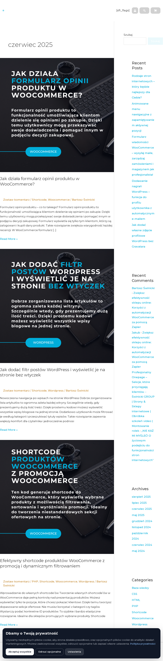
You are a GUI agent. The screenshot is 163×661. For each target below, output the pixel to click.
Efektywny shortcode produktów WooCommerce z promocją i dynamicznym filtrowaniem (52, 563)
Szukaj (128, 34)
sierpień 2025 (141, 496)
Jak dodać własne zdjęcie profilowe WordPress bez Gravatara (142, 235)
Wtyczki (79, 15)
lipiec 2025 (139, 502)
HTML (136, 600)
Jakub (136, 332)
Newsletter (103, 6)
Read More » (9, 238)
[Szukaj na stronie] (144, 10)
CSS (134, 594)
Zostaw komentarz (16, 199)
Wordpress (56, 390)
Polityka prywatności (142, 643)
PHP (35, 581)
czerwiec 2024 (142, 544)
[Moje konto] (135, 10)
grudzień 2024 (142, 521)
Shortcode (39, 199)
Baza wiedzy (84, 6)
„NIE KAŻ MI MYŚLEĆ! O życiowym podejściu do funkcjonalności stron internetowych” (143, 445)
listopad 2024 (141, 527)
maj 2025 (138, 515)
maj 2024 (138, 550)
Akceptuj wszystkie (19, 651)
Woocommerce (59, 199)
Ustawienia (74, 651)
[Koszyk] (155, 10)
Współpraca (65, 6)
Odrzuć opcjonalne (49, 651)
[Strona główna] (15, 10)
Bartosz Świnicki (143, 288)
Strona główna (44, 6)
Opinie (65, 15)
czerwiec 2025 (142, 508)
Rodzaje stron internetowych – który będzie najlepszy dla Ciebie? (143, 86)
